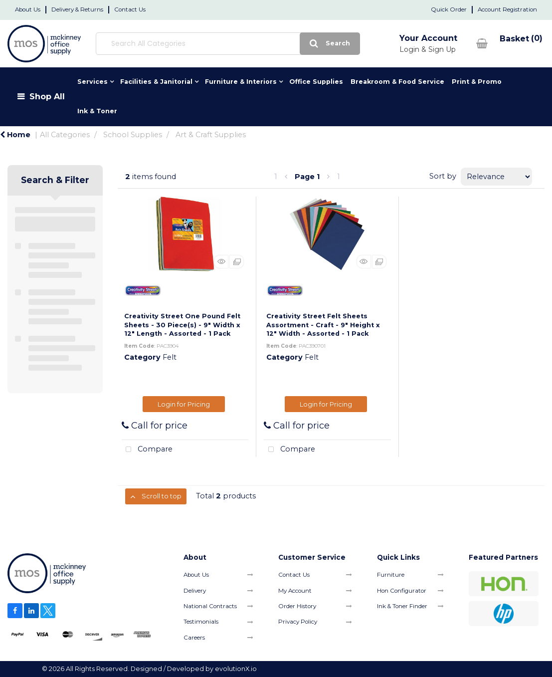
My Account (295, 590)
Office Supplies (316, 81)
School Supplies (132, 134)
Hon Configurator (401, 590)
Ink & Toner (97, 111)
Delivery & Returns (77, 9)
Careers (194, 637)
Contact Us (130, 9)
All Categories (65, 134)
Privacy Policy (297, 621)
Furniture (390, 574)
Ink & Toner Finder (402, 606)
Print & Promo (477, 81)
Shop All (47, 96)
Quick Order (449, 9)
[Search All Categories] (206, 43)
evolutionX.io (236, 669)
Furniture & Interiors (241, 81)
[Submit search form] (286, 43)
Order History (297, 606)
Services (92, 81)
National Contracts (210, 606)
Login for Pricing (184, 404)
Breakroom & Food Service (397, 81)
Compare (147, 450)
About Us (27, 9)
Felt (170, 357)
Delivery (195, 590)
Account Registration (507, 9)
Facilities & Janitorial (156, 81)
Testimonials (201, 621)
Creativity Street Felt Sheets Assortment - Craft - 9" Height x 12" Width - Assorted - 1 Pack (323, 324)
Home (15, 134)
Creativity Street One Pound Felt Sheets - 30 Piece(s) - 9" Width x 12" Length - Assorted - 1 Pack (182, 324)
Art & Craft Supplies (211, 134)
